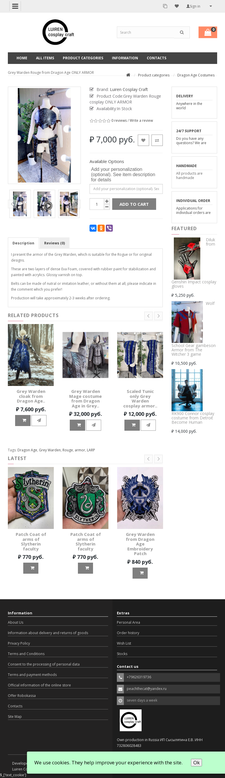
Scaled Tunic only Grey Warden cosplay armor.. (140, 398)
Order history (128, 632)
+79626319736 (139, 677)
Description (23, 243)
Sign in (193, 6)
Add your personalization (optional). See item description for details (123, 174)
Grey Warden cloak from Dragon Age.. (31, 396)
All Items (45, 58)
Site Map (15, 716)
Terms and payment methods (32, 674)
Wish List (124, 643)
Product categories (83, 58)
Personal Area (128, 622)
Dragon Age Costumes (196, 75)
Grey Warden (50, 450)
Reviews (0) (54, 243)
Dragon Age (27, 450)
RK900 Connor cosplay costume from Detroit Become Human (193, 418)
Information (125, 58)
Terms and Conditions (26, 653)
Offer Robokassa (22, 695)
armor (80, 450)
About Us (15, 622)
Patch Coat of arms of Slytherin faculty (31, 541)
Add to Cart (134, 204)
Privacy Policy (19, 643)
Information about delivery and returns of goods (48, 632)
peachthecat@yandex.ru (147, 688)
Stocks (122, 653)
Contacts (156, 58)
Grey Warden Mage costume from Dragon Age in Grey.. (85, 398)
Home (22, 58)
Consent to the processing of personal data (44, 664)
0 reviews (119, 120)
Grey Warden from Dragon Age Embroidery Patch (140, 543)
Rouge (68, 450)
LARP (91, 450)
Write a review (141, 120)
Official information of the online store (39, 685)
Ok (196, 762)
